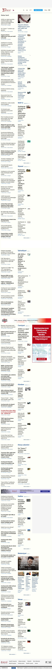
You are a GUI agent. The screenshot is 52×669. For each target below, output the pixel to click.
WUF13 (20, 103)
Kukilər (36, 663)
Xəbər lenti (5, 15)
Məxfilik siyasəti (29, 663)
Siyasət (20, 166)
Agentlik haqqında (13, 661)
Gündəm (21, 384)
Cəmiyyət (21, 325)
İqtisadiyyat (22, 251)
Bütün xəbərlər (26, 163)
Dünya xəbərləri (23, 445)
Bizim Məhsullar (36, 661)
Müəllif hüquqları (12, 663)
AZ (30, 10)
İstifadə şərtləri (21, 663)
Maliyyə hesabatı (22, 661)
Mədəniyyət (22, 553)
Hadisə (20, 496)
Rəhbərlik (29, 661)
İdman (20, 599)
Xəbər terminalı (38, 10)
